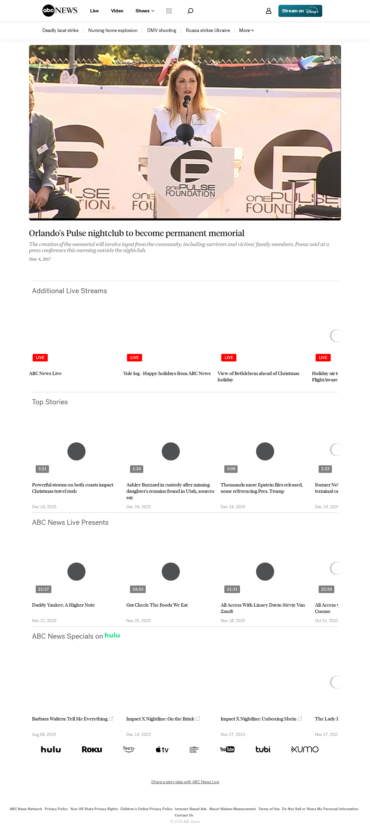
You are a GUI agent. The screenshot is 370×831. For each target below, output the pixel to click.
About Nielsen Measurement (232, 809)
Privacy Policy (56, 809)
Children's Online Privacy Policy (146, 809)
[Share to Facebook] (30, 267)
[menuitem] (60, 30)
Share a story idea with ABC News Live (185, 782)
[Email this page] (55, 267)
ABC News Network (26, 809)
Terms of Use (269, 809)
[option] (73, 352)
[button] (190, 11)
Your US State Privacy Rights (94, 809)
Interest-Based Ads (191, 809)
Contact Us (184, 815)
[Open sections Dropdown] (169, 11)
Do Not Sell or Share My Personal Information (320, 809)
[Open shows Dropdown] (145, 11)
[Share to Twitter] (43, 267)
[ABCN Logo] (59, 11)
